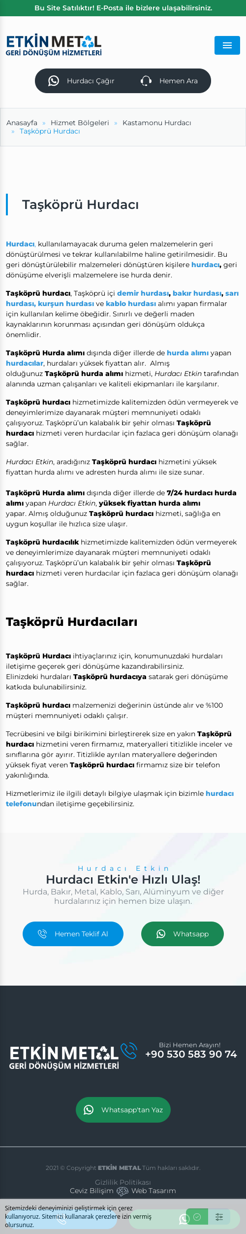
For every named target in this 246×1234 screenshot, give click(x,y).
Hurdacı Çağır (81, 80)
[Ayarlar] (219, 1216)
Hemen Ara (169, 80)
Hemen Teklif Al (73, 933)
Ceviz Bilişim (92, 1190)
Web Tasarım (153, 1190)
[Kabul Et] (197, 1216)
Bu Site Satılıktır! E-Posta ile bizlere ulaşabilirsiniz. (123, 7)
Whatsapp (182, 933)
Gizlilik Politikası (123, 1182)
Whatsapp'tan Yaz (123, 1110)
